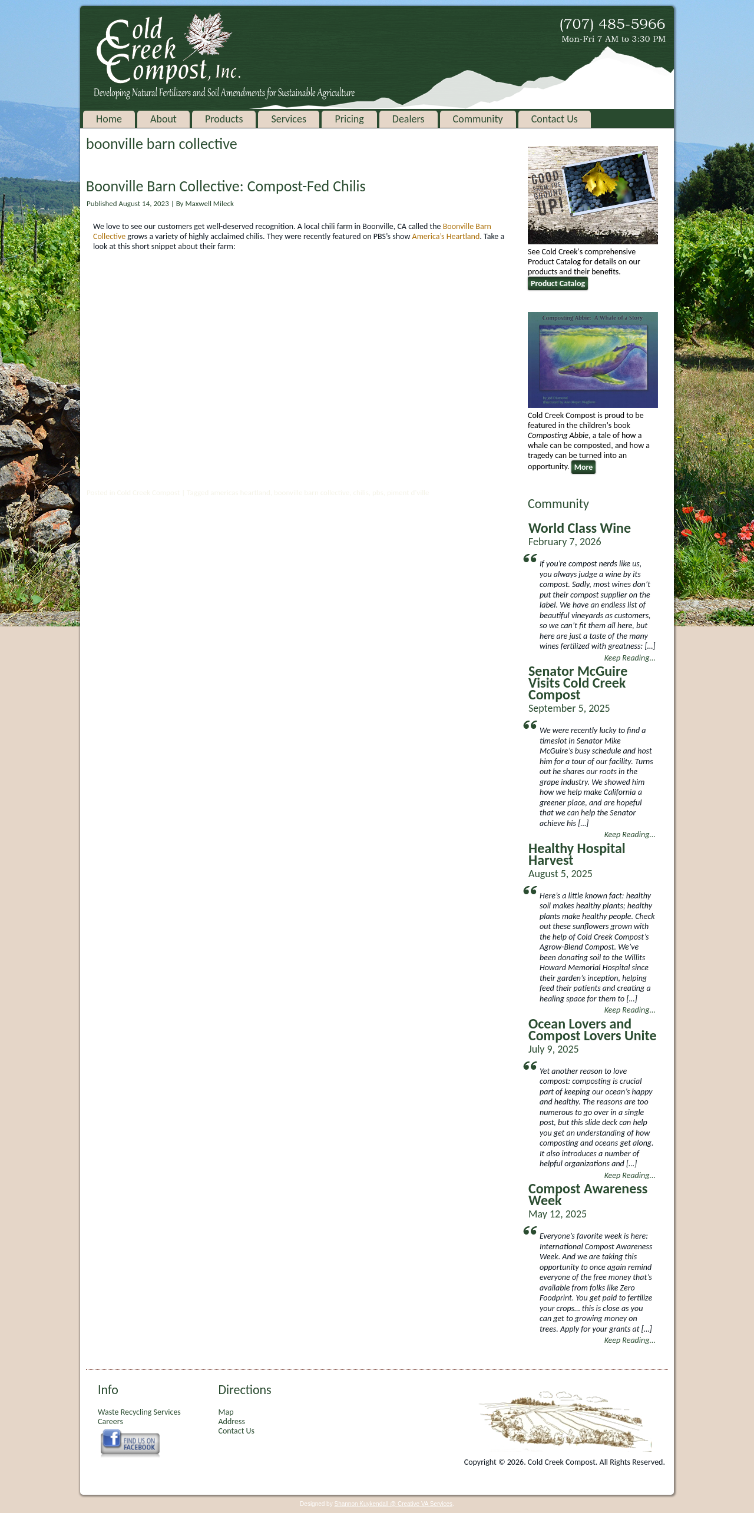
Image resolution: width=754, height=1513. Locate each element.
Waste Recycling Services (139, 1412)
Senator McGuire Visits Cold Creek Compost (577, 682)
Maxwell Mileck (209, 203)
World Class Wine (579, 527)
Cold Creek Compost (148, 492)
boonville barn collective (311, 492)
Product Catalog (558, 283)
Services (288, 118)
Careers (110, 1421)
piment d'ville (408, 492)
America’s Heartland (446, 236)
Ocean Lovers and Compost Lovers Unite (592, 1029)
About (163, 118)
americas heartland (240, 492)
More (583, 467)
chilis (360, 492)
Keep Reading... (630, 658)
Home (109, 118)
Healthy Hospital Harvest (577, 854)
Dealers (408, 118)
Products (224, 118)
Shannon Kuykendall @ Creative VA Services (393, 1504)
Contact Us (554, 118)
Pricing (349, 118)
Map (225, 1412)
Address (231, 1421)
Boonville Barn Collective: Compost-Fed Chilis (226, 186)
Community (477, 118)
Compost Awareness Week (587, 1194)
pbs (377, 492)
